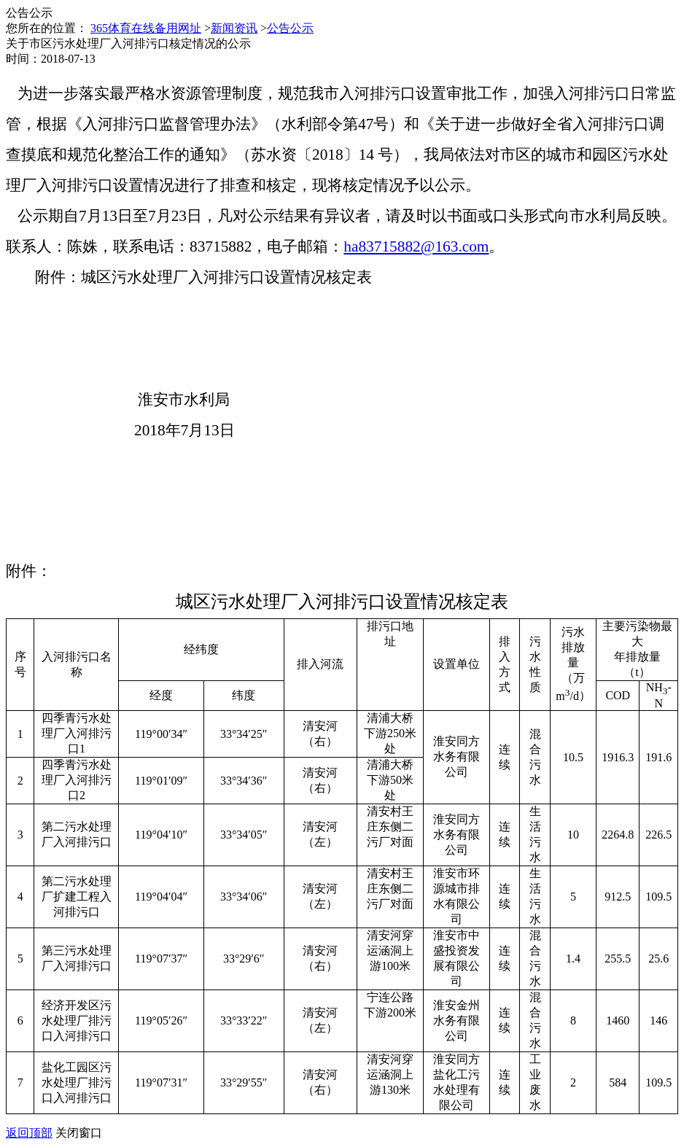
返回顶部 (29, 1133)
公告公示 (290, 28)
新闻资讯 (234, 28)
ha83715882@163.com (416, 246)
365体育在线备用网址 (145, 28)
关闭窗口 (78, 1133)
